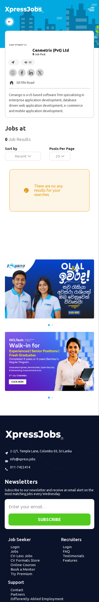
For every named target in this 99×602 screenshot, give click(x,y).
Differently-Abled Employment (37, 599)
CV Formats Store (25, 560)
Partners (18, 594)
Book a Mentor (23, 569)
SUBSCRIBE (49, 519)
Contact (17, 590)
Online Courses (23, 565)
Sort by (11, 149)
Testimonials (73, 556)
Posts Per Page (62, 149)
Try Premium (21, 574)
